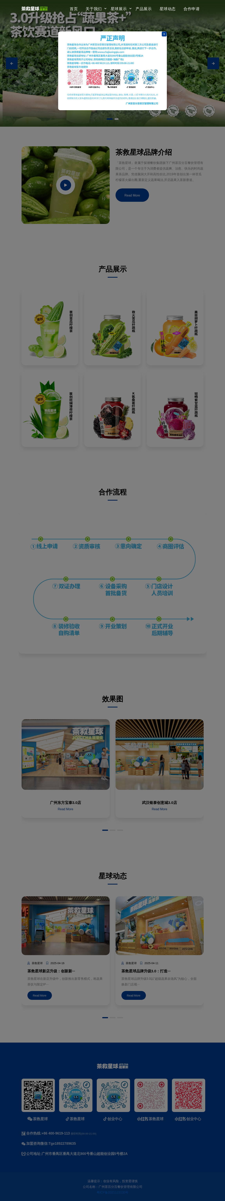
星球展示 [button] (119, 8)
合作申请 (191, 8)
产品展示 (144, 8)
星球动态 (168, 8)
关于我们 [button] (94, 8)
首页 (74, 8)
